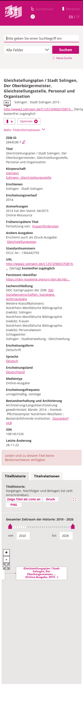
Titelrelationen (47, 476)
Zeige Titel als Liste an (24, 499)
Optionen (29, 121)
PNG (13, 505)
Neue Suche (62, 58)
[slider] (41, 527)
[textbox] (41, 38)
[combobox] (27, 50)
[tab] (15, 476)
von (11, 535)
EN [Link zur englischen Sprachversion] (71, 16)
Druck (50, 499)
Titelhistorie (15, 476)
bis (54, 535)
